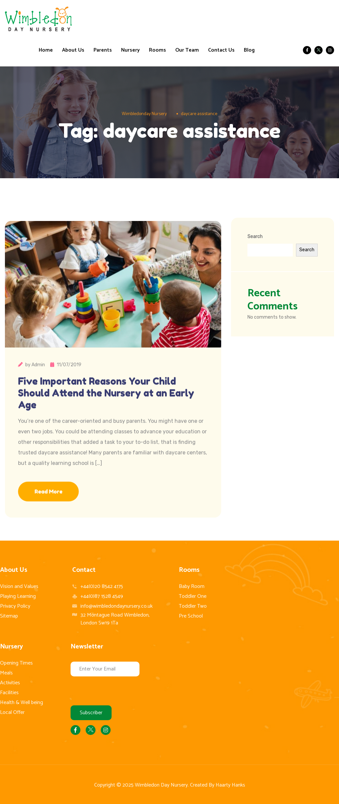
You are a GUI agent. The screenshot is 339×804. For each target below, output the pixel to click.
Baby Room (191, 586)
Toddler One (192, 596)
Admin (38, 385)
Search (255, 236)
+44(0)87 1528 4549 (101, 596)
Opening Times (16, 663)
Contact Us (221, 50)
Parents (103, 50)
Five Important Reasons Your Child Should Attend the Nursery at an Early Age (111, 414)
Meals (6, 673)
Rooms (157, 50)
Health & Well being (21, 702)
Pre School (191, 616)
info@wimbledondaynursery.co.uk (116, 606)
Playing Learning (18, 596)
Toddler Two (193, 606)
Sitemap (9, 616)
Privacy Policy (15, 606)
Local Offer (12, 712)
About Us (73, 50)
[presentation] (120, 689)
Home (46, 50)
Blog (249, 50)
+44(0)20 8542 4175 (101, 587)
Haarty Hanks (230, 785)
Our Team (187, 50)
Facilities (9, 692)
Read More (48, 512)
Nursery (130, 50)
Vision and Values (19, 586)
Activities (10, 682)
